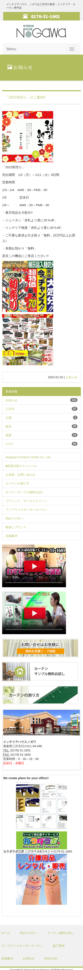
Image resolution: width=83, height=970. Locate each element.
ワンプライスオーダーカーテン (26, 509)
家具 (8, 426)
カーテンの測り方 (17, 483)
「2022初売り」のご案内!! (25, 97)
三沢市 (10, 409)
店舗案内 (11, 536)
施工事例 (58, 945)
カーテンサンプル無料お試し (25, 492)
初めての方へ (14, 518)
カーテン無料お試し (60, 933)
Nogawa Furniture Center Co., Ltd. (28, 457)
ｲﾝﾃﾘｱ (9, 444)
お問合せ (29, 958)
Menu (11, 49)
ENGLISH (50, 958)
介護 (8, 417)
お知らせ (71, 377)
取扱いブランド (16, 527)
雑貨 (8, 435)
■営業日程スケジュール (21, 466)
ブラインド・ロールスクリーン (26, 501)
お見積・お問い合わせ (20, 474)
